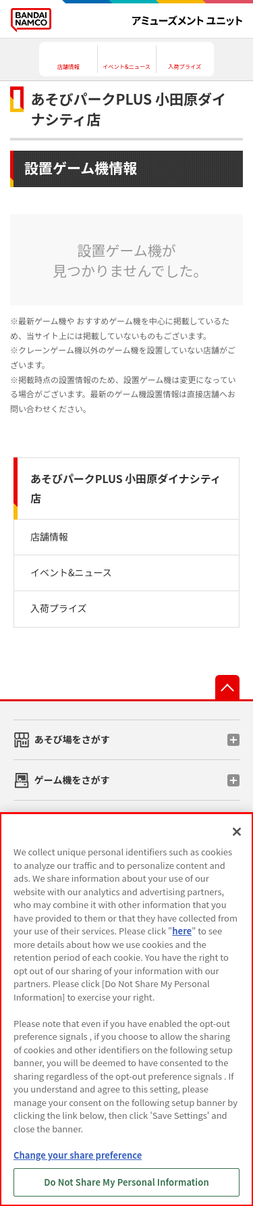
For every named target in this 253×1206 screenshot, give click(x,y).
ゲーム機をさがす (72, 779)
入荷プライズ (58, 608)
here (182, 930)
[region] (126, 1009)
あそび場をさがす (72, 739)
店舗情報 (49, 536)
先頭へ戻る (227, 687)
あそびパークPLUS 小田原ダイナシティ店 (125, 488)
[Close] (237, 832)
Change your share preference (77, 1155)
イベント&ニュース (71, 572)
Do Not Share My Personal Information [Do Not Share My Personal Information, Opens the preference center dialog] (126, 1182)
